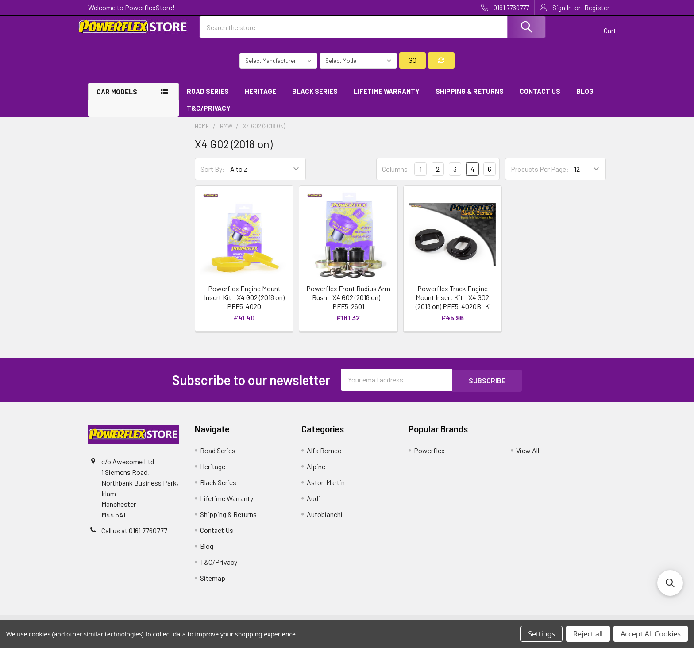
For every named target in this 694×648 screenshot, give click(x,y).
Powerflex (429, 457)
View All (527, 457)
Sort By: (212, 177)
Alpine (316, 473)
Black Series (315, 99)
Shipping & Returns (470, 99)
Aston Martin (326, 489)
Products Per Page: (540, 177)
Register (596, 8)
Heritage (260, 99)
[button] (670, 583)
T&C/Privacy (212, 116)
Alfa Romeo (324, 457)
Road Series (208, 99)
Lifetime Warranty (387, 99)
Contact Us (540, 99)
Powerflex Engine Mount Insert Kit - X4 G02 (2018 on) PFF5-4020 (244, 305)
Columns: (396, 176)
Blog (585, 99)
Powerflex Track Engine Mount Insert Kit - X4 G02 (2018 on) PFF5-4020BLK (453, 305)
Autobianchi (325, 521)
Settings (541, 634)
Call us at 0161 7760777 (134, 537)
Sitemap (212, 584)
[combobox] (372, 32)
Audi (313, 505)
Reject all (588, 634)
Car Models (116, 99)
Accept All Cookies (651, 634)
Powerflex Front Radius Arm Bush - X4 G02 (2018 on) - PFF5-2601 (348, 305)
